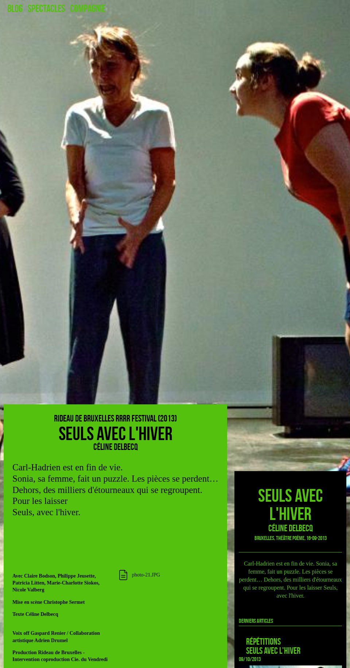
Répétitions (263, 641)
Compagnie (87, 9)
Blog (15, 9)
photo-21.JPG (146, 575)
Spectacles (46, 9)
